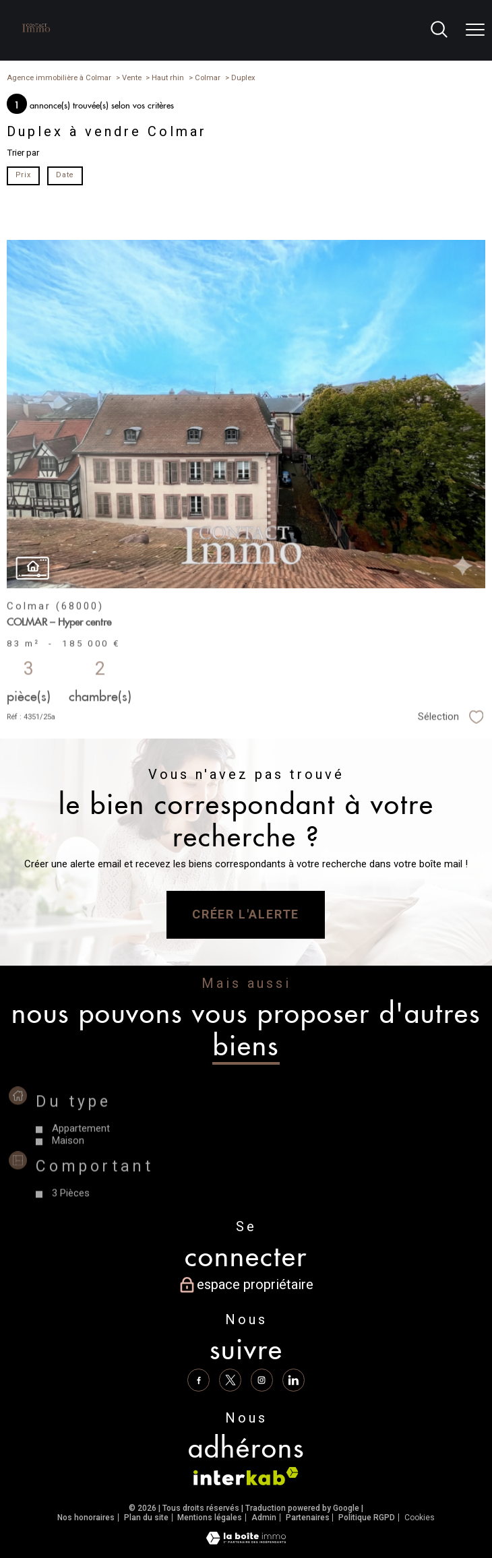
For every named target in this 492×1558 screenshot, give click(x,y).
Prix (23, 174)
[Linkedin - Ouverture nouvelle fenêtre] (293, 1380)
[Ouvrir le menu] (475, 30)
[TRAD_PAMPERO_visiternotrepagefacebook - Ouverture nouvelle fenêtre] (198, 1380)
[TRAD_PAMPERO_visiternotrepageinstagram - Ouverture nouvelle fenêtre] (262, 1380)
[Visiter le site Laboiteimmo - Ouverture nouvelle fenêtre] (246, 1541)
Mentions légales (209, 1517)
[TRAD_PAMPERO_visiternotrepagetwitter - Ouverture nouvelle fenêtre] (230, 1380)
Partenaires (308, 1517)
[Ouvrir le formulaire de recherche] (439, 30)
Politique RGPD (366, 1517)
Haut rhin (168, 77)
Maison (69, 1168)
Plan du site (146, 1517)
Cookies (419, 1518)
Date (64, 174)
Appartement (82, 1156)
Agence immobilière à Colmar (59, 77)
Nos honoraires (86, 1517)
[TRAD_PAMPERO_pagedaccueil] (36, 35)
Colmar (207, 77)
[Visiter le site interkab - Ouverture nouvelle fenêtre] (246, 1476)
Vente (132, 77)
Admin (263, 1517)
